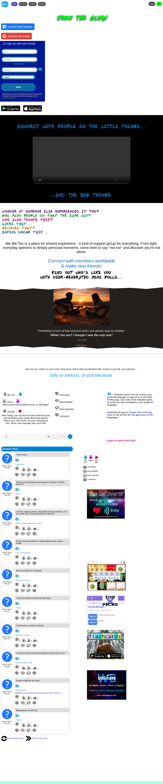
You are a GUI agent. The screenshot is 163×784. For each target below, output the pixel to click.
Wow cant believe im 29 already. (29, 571)
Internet (18, 608)
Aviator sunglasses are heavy (28, 680)
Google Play (135, 412)
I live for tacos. (22, 455)
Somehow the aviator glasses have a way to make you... (42, 693)
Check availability (19, 64)
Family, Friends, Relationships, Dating (28, 523)
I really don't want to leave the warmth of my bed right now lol (40, 653)
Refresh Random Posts (12, 738)
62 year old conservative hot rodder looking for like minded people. (39, 542)
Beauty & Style (20, 690)
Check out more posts (36, 738)
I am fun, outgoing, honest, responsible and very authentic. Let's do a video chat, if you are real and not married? (41, 513)
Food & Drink (20, 464)
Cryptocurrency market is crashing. (30, 626)
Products (18, 720)
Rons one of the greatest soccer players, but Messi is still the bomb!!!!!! (40, 483)
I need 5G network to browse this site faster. (33, 598)
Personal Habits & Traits (23, 663)
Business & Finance (22, 635)
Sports (17, 494)
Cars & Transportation (23, 553)
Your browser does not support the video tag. (81, 161)
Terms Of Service (8, 98)
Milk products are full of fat (26, 710)
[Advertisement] (124, 539)
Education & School (22, 580)
